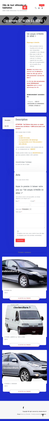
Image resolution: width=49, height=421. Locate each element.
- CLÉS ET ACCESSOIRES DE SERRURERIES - (33, 103)
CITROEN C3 (31, 107)
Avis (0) (7, 128)
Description (7, 122)
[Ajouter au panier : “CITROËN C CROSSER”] (24, 393)
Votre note (19, 211)
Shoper (18, 416)
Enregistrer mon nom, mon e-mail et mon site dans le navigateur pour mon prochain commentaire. (30, 236)
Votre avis (19, 214)
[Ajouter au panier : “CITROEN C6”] (24, 300)
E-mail (33, 203)
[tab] (8, 122)
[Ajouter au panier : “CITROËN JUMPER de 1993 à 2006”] (24, 347)
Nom (17, 203)
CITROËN (38, 105)
